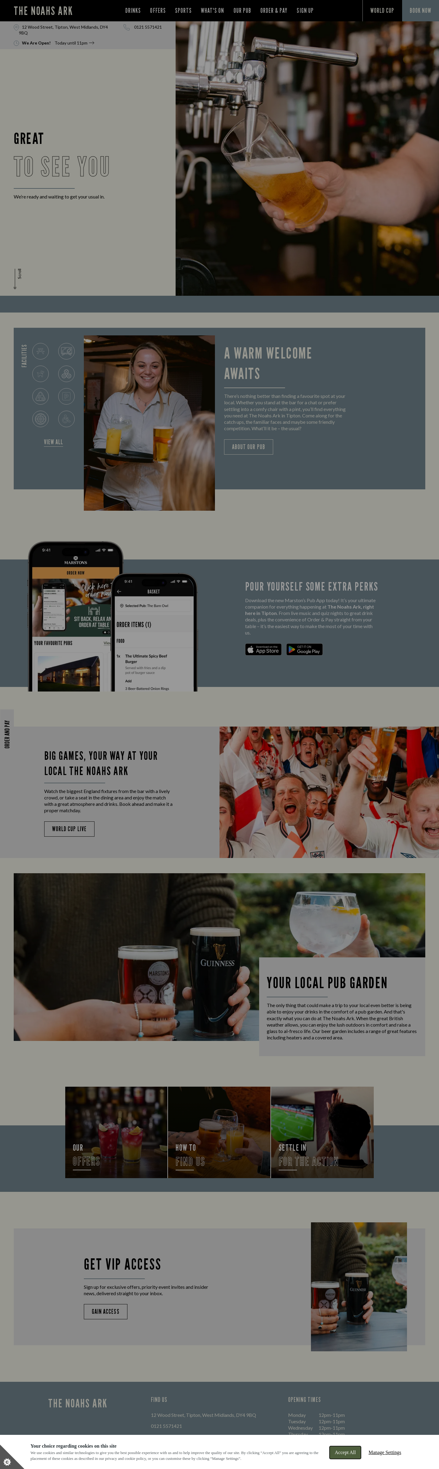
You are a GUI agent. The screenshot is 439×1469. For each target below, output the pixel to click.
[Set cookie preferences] (12, 1457)
